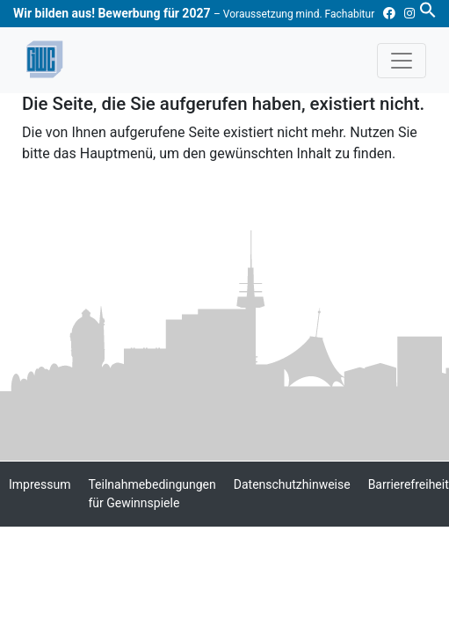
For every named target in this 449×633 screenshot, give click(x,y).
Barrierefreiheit (408, 484)
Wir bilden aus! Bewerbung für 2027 (193, 13)
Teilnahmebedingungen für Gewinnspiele (151, 493)
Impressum (39, 484)
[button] (428, 9)
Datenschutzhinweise (292, 484)
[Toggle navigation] (401, 60)
